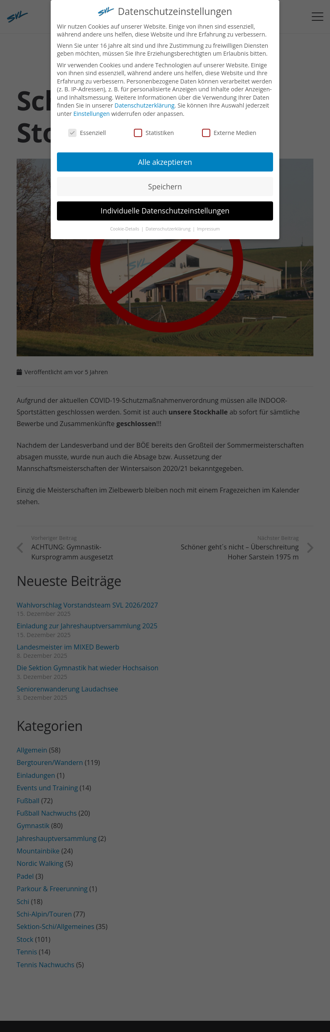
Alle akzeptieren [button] (165, 157)
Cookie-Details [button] (125, 224)
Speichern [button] (165, 181)
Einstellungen (91, 109)
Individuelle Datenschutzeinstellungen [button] (165, 206)
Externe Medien (229, 128)
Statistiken (154, 128)
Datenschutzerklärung (145, 101)
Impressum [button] (208, 224)
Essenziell (87, 128)
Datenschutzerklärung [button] (168, 224)
